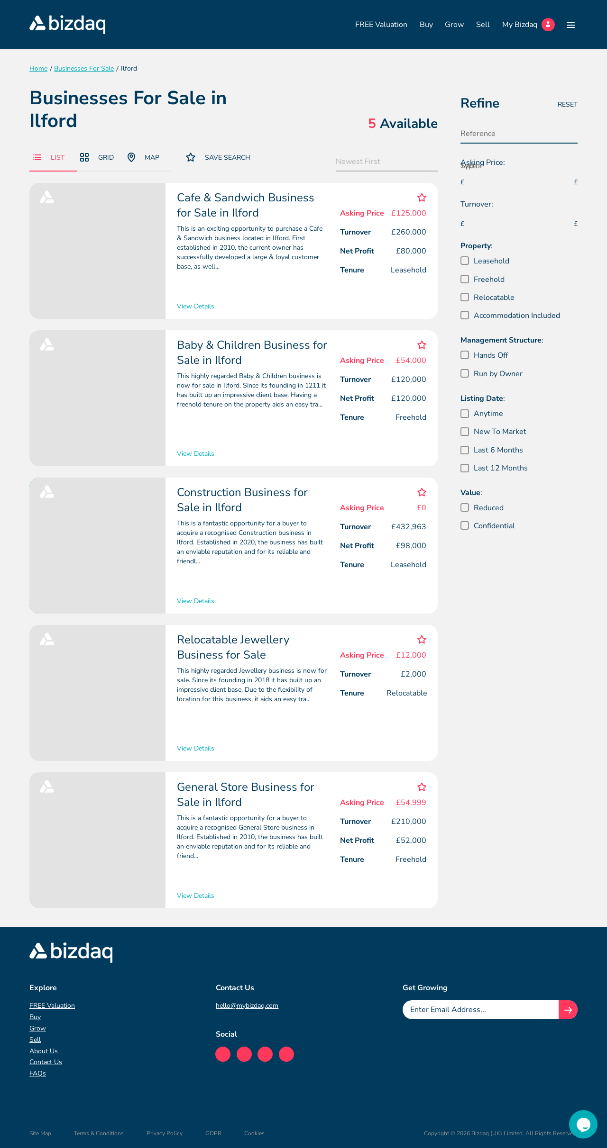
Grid (97, 157)
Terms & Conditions (99, 1133)
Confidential (494, 526)
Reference (478, 133)
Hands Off (491, 355)
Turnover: (476, 204)
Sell (483, 24)
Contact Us (45, 1062)
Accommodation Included (517, 315)
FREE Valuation (381, 24)
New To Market (500, 431)
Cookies (254, 1133)
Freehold (489, 279)
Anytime (488, 413)
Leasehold (491, 261)
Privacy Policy (165, 1133)
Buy (426, 24)
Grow (454, 24)
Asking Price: (482, 162)
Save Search (218, 157)
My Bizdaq (528, 24)
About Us (43, 1051)
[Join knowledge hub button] (568, 1009)
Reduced (489, 508)
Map (143, 157)
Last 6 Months (498, 450)
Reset (568, 104)
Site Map (40, 1133)
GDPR (213, 1133)
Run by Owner (498, 374)
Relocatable (494, 297)
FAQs (37, 1073)
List (48, 157)
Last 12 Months (501, 468)
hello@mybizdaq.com (247, 1005)
